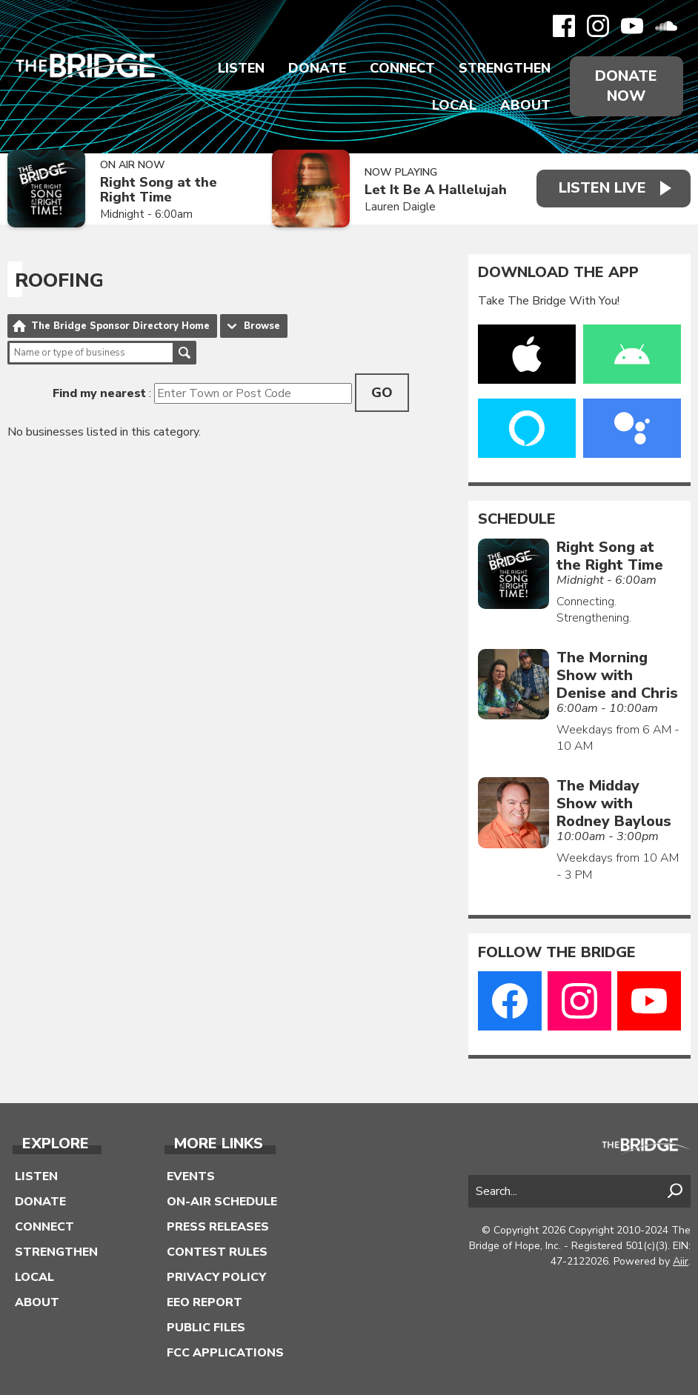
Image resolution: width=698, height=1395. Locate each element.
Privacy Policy (216, 1277)
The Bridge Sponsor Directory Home (120, 326)
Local (454, 105)
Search (184, 352)
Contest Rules (217, 1252)
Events (191, 1176)
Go (382, 393)
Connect (402, 68)
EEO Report (204, 1302)
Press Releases (218, 1227)
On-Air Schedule (222, 1201)
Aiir (680, 1261)
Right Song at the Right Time (158, 190)
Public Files (206, 1327)
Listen (241, 68)
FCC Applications (225, 1353)
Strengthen (505, 68)
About (525, 105)
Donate (317, 68)
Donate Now (626, 86)
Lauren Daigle (400, 206)
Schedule (517, 519)
